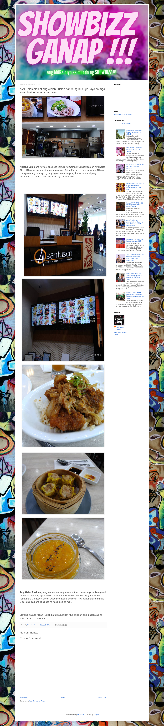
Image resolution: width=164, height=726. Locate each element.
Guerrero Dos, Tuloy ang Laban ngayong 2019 (134, 240)
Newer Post (24, 697)
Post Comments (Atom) (37, 701)
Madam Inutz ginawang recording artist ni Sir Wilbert (134, 149)
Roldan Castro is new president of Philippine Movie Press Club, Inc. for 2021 (135, 295)
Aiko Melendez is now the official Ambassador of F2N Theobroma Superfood (135, 257)
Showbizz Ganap (125, 123)
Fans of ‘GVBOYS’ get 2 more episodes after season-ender (134, 205)
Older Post (102, 697)
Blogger (96, 714)
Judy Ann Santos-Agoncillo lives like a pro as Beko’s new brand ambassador (134, 223)
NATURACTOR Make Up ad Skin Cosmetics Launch (135, 166)
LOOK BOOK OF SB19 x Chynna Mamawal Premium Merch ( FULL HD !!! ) (135, 186)
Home (63, 697)
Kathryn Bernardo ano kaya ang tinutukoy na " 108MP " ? (134, 132)
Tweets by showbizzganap (123, 114)
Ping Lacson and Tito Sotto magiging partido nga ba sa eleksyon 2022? (134, 276)
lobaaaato (80, 714)
